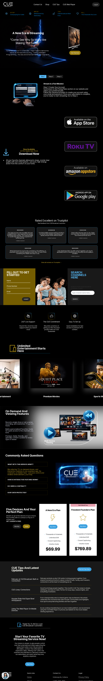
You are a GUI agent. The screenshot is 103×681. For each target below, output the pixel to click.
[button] (26, 405)
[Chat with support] (5, 675)
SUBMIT (26, 240)
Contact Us (37, 4)
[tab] (26, 405)
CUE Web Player (69, 4)
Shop (48, 4)
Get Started (75, 53)
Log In (96, 4)
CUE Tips (56, 4)
